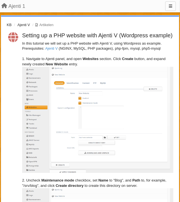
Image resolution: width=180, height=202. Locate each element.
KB (9, 25)
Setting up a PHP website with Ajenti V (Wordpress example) (97, 35)
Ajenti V (23, 25)
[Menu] (170, 6)
